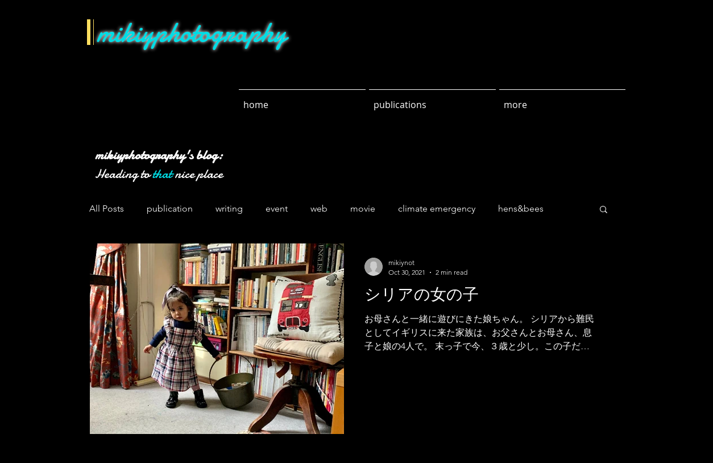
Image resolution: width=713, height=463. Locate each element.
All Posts (106, 208)
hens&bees (521, 208)
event (277, 208)
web (319, 208)
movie (362, 208)
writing (229, 208)
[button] (603, 210)
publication (170, 208)
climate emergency (436, 208)
